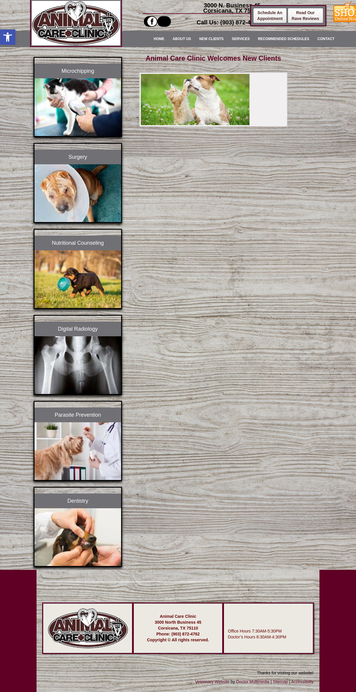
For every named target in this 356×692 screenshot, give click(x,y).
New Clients (211, 39)
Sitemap (280, 681)
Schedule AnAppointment (270, 15)
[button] (7, 37)
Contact (325, 39)
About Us (181, 39)
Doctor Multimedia (252, 681)
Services (241, 39)
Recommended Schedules (283, 39)
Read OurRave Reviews (305, 15)
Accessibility (302, 681)
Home (159, 39)
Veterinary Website (212, 681)
